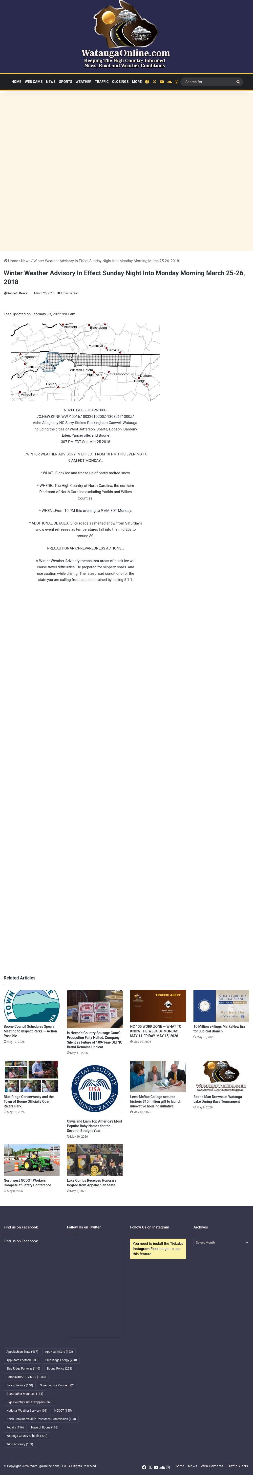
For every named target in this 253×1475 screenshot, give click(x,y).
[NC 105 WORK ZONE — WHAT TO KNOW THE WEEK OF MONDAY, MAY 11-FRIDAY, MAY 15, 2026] (158, 1006)
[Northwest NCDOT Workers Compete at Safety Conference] (32, 1160)
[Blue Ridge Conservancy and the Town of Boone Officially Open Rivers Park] (32, 1076)
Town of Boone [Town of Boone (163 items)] (44, 1427)
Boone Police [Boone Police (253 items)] (59, 1368)
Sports (65, 82)
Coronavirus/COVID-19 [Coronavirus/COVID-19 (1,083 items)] (26, 1377)
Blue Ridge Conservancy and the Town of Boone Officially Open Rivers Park (29, 1101)
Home (16, 82)
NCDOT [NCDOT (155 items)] (63, 1410)
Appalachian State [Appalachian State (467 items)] (22, 1351)
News (51, 82)
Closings (120, 82)
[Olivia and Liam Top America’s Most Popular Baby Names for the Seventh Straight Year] (95, 1089)
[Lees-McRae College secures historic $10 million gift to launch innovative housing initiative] (158, 1076)
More (137, 82)
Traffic (102, 82)
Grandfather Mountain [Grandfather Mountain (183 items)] (24, 1394)
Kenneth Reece (17, 293)
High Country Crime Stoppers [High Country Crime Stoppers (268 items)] (29, 1402)
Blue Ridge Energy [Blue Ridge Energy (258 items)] (61, 1360)
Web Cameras (212, 1466)
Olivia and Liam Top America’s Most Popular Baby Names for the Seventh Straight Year (94, 1126)
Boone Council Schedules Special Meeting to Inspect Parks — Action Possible (30, 1031)
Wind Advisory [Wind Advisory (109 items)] (19, 1444)
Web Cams (33, 82)
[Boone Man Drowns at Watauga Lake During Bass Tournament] (221, 1076)
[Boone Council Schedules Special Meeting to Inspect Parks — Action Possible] (32, 1006)
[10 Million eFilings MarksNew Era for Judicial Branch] (221, 1006)
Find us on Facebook (21, 1241)
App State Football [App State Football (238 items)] (22, 1360)
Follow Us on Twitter (84, 1227)
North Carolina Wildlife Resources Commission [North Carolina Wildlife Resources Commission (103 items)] (41, 1419)
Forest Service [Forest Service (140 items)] (19, 1385)
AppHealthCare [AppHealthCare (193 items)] (59, 1351)
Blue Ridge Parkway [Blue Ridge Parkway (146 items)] (23, 1368)
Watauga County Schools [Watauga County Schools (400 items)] (26, 1436)
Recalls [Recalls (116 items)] (15, 1427)
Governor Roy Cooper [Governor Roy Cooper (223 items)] (58, 1385)
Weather (83, 82)
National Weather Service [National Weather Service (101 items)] (26, 1410)
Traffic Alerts (237, 1466)
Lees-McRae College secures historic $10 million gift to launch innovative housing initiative (155, 1101)
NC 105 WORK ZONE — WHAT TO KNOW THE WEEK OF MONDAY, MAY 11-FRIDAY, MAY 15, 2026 (155, 1031)
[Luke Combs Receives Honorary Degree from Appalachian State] (95, 1160)
